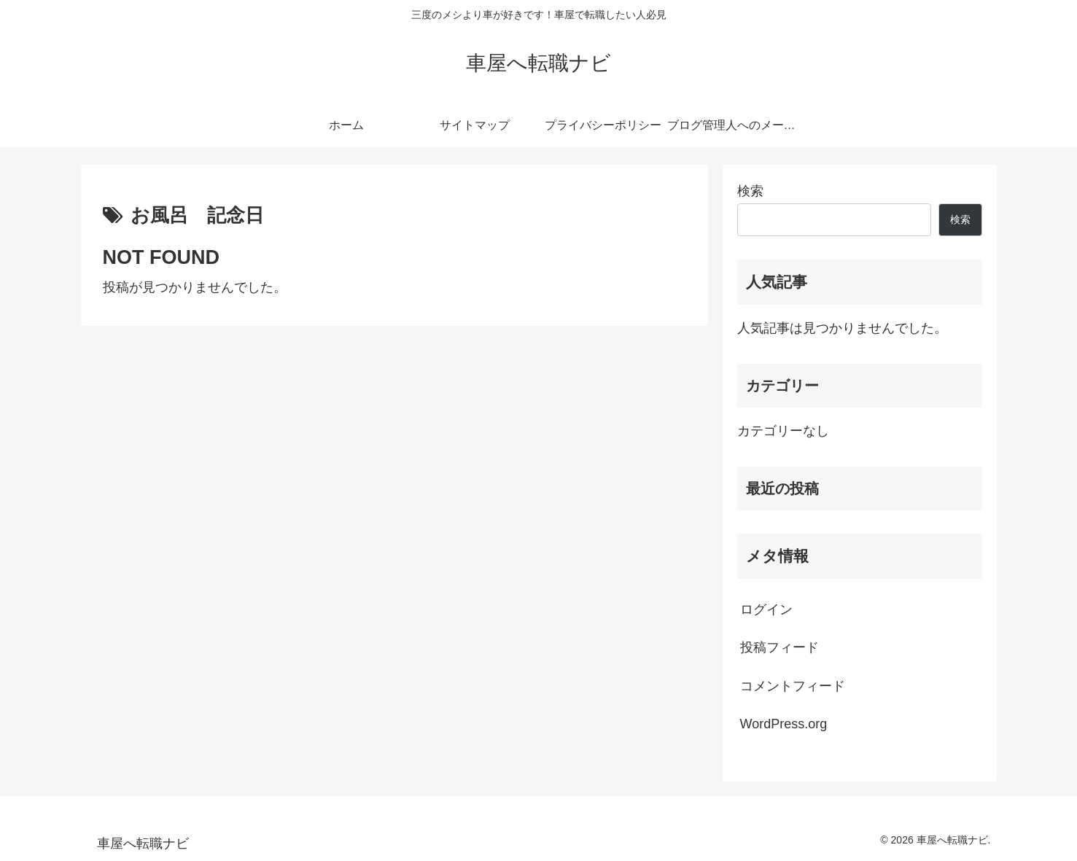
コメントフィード (792, 686)
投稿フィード (779, 647)
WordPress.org (784, 724)
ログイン (766, 609)
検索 (750, 191)
